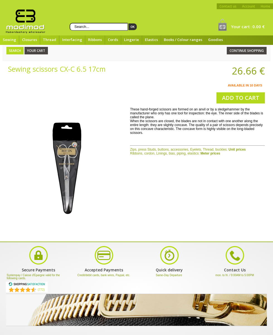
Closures (29, 39)
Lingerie (131, 39)
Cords (113, 39)
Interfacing (72, 39)
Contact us (228, 6)
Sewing (9, 39)
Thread (49, 39)
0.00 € (258, 26)
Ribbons (95, 39)
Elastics (151, 39)
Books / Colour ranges (183, 39)
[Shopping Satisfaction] (27, 285)
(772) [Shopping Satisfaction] (41, 289)
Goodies (215, 39)
